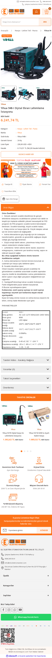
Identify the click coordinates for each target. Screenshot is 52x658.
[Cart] (46, 11)
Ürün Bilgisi (8, 207)
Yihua (19, 132)
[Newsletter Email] (26, 530)
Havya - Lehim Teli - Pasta (27, 129)
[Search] (26, 22)
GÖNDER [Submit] (44, 530)
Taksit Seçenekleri (11, 378)
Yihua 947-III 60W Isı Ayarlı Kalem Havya (39, 434)
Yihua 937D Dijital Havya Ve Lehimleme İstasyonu (13, 434)
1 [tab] (21, 451)
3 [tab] (27, 451)
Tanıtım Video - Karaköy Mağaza (18, 360)
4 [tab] (30, 451)
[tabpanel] (13, 423)
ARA (45, 22)
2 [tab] (24, 451)
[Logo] (13, 12)
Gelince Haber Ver (26, 154)
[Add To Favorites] (9, 191)
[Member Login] (36, 11)
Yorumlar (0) (9, 369)
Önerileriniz (8, 387)
